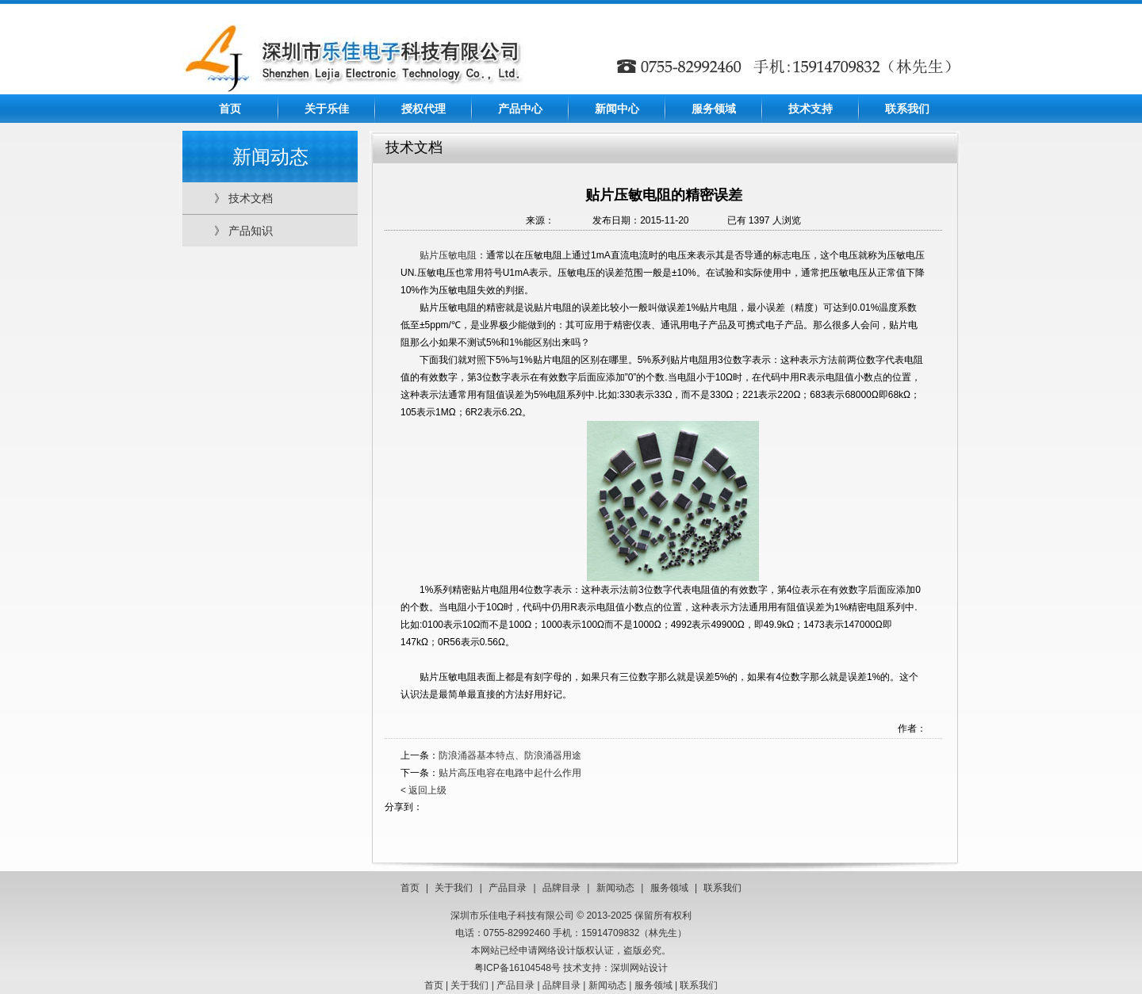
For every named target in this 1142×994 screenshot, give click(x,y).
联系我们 (907, 108)
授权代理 (423, 108)
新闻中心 (617, 108)
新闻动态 (615, 887)
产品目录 (508, 887)
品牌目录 (561, 887)
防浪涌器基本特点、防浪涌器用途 (510, 755)
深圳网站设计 (639, 967)
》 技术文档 (243, 198)
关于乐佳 (327, 108)
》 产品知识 (243, 230)
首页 (230, 108)
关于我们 (454, 887)
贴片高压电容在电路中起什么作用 (510, 772)
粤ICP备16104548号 (517, 967)
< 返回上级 (423, 790)
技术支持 (810, 108)
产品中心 (520, 108)
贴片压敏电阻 (448, 255)
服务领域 (714, 108)
